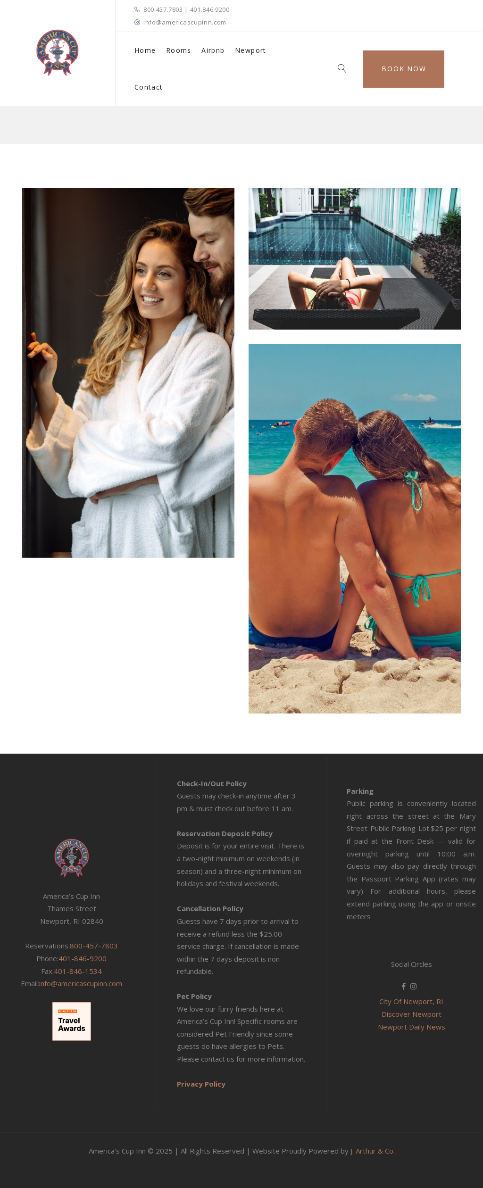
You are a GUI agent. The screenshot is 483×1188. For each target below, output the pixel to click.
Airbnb (213, 50)
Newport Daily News (411, 1026)
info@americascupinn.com (184, 22)
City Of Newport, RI (411, 1001)
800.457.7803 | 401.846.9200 (186, 9)
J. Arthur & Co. (372, 1150)
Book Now (404, 68)
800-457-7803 (94, 945)
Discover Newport (411, 1014)
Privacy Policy (201, 1083)
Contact (148, 87)
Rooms (179, 50)
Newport (250, 50)
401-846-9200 (82, 958)
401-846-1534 (78, 971)
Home (145, 50)
